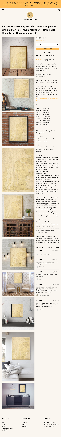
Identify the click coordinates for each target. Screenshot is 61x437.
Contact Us (5, 431)
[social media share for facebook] (37, 55)
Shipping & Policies (48, 60)
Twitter (24, 424)
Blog (3, 424)
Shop (3, 422)
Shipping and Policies (8, 428)
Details (38, 60)
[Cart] (59, 10)
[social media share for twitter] (40, 55)
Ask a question (50, 55)
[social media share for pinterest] (43, 55)
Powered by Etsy (49, 426)
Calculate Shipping (41, 41)
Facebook (24, 422)
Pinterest (24, 426)
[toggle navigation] (3, 10)
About (4, 426)
